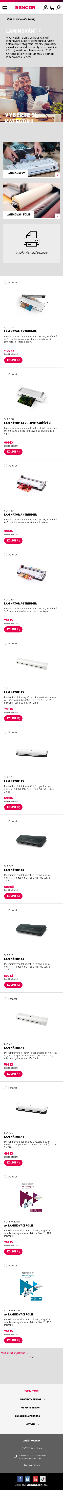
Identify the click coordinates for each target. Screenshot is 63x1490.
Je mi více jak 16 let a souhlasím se (32, 1457)
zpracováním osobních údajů (30, 1458)
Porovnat (12, 283)
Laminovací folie (18, 214)
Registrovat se (31, 1465)
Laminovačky (16, 173)
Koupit (11, 360)
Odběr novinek (31, 1441)
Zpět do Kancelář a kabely (21, 19)
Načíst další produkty (14, 1353)
